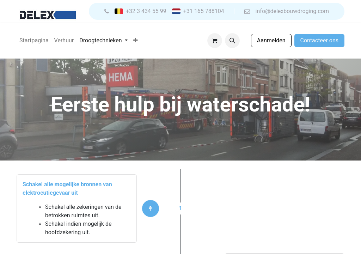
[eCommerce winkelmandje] (214, 40)
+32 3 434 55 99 (146, 11)
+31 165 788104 (203, 11)
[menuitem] (34, 41)
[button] (232, 40)
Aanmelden (271, 40)
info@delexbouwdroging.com (292, 11)
